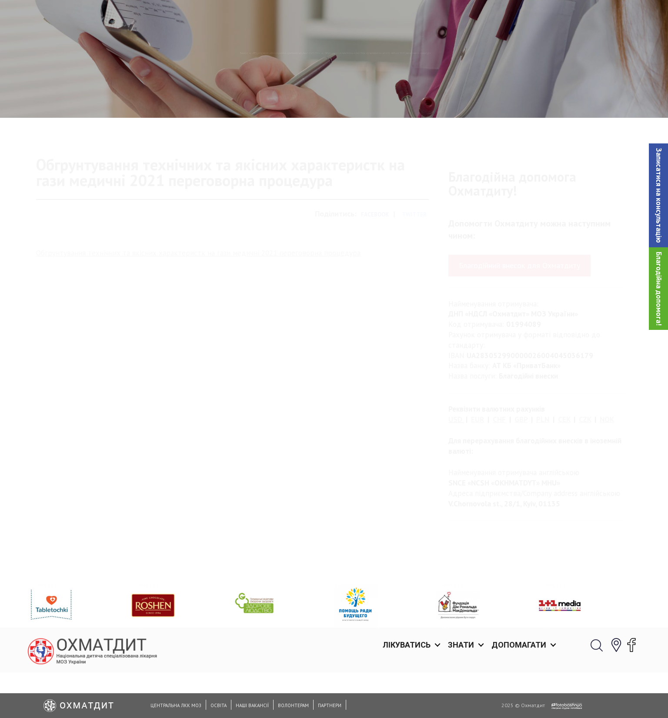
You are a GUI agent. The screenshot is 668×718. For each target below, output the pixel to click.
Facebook (375, 251)
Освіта (218, 705)
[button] (658, 195)
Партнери (329, 705)
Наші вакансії (252, 705)
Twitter (414, 251)
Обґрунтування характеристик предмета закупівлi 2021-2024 (191, 98)
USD (455, 456)
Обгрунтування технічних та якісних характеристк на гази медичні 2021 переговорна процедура (198, 289)
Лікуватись (407, 17)
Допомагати (518, 17)
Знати (461, 17)
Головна (64, 98)
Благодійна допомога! (659, 289)
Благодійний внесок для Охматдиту (519, 302)
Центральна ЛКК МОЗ (175, 705)
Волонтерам (293, 705)
